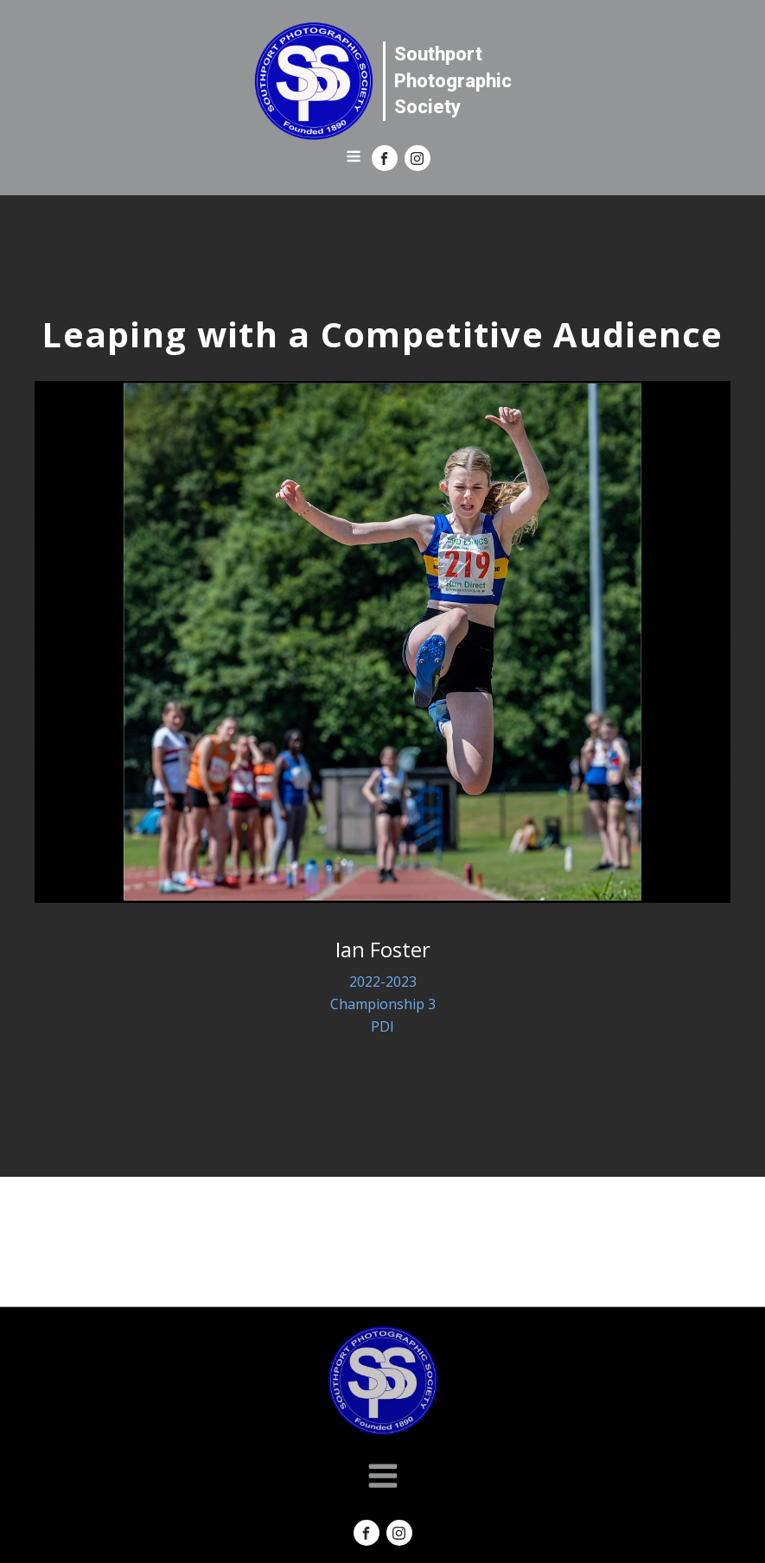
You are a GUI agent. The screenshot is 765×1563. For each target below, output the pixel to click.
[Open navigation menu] (353, 158)
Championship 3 (383, 1003)
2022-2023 (383, 981)
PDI (382, 1026)
